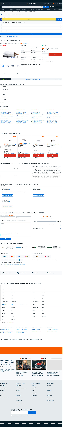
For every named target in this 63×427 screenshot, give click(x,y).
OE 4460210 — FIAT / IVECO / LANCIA (37, 123)
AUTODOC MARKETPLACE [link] (4, 410)
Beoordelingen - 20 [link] (12, 150)
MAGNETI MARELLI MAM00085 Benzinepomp (38, 152)
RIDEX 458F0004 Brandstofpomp (10, 152)
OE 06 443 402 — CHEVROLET (21, 126)
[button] (47, 4)
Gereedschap (31, 9)
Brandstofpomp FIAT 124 (20, 345)
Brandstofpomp (26, 11)
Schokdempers (49, 401)
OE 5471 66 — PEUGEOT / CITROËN (22, 119)
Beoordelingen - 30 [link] (40, 150)
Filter (54, 9)
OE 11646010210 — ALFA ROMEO (36, 125)
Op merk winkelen (50, 410)
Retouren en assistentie (35, 405)
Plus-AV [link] (17, 406)
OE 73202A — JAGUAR (20, 116)
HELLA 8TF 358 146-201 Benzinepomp (50, 152)
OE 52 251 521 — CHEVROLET (36, 126)
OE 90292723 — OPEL (4, 123)
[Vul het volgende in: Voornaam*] (7, 223)
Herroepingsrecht (18, 408)
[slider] (11, 220)
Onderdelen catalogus (13, 11)
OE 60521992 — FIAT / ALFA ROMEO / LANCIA (22, 118)
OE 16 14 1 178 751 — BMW (5, 112)
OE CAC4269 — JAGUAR (35, 116)
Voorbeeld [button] (39, 6)
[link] (6, 3)
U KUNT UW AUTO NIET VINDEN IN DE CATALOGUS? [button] (9, 36)
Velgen (24, 9)
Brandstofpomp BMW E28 (36, 342)
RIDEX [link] (1, 408)
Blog (16, 400)
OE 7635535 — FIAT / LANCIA (5, 125)
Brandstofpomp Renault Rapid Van (52, 342)
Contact (6, 271)
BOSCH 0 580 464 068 (30, 352)
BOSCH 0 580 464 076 (4, 352)
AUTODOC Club (18, 398)
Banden (18, 9)
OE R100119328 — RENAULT (36, 115)
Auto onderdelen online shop (4, 11)
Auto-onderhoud (49, 408)
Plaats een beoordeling (5, 244)
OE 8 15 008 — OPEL (19, 121)
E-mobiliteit (49, 398)
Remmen (60, 9)
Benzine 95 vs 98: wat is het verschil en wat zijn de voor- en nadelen (41, 253)
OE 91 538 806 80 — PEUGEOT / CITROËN (36, 120)
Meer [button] (22, 226)
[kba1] (29, 19)
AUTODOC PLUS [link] (3, 406)
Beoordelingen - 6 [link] (54, 150)
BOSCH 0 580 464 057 (38, 352)
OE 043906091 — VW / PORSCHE (52, 115)
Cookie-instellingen (19, 413)
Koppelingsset (49, 403)
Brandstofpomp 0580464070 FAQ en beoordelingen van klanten (14, 269)
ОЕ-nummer (10, 75)
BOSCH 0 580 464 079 (12, 352)
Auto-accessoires (40, 9)
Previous (1, 153)
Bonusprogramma (3, 401)
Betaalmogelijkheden (35, 400)
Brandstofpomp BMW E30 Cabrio (21, 342)
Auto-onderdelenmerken (51, 415)
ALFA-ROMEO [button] (5, 91)
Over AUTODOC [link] (2, 398)
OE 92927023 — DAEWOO (51, 126)
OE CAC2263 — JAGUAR (51, 116)
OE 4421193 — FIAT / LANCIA (51, 123)
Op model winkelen (50, 411)
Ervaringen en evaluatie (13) (20, 75)
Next (61, 153)
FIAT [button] (3, 104)
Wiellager (48, 406)
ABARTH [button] (4, 89)
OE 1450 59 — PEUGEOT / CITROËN (37, 117)
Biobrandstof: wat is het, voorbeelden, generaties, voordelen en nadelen (57, 253)
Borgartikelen (34, 406)
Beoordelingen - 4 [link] (25, 149)
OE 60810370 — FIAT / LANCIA (6, 124)
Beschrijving (3, 75)
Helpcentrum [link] (34, 398)
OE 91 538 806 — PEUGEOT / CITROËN (7, 119)
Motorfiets (11, 9)
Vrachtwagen (4, 9)
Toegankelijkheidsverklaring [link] (20, 416)
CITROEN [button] (4, 99)
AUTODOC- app (2, 405)
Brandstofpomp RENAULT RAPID (5, 345)
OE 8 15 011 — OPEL (34, 121)
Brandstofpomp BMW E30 (4, 342)
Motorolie (48, 9)
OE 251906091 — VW (50, 112)
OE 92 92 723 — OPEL (50, 121)
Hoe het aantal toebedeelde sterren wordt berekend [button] (43, 230)
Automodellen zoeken (50, 413)
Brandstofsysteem (20, 11)
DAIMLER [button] (4, 102)
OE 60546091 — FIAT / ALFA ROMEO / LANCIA (7, 118)
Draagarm (48, 405)
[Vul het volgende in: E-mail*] (23, 223)
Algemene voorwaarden (19, 405)
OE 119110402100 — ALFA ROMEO (21, 125)
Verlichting (48, 400)
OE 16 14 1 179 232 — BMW (20, 112)
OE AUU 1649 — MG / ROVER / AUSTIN (22, 123)
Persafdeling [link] (2, 403)
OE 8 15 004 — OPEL (4, 121)
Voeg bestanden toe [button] (5, 240)
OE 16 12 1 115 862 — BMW (35, 112)
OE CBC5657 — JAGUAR (5, 116)
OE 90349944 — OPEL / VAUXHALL (6, 126)
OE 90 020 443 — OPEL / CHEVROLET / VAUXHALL (53, 120)
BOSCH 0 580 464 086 (21, 352)
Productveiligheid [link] (34, 408)
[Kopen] (10, 161)
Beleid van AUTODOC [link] (19, 410)
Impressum (2, 400)
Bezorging (33, 401)
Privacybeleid (18, 411)
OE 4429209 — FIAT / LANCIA (36, 124)
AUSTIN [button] (4, 94)
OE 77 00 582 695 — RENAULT (21, 115)
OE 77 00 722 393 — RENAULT (6, 115)
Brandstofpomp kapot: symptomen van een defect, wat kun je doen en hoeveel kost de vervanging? (10, 252)
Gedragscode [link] (18, 415)
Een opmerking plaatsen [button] (7, 201)
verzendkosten (46, 52)
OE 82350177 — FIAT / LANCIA (21, 124)
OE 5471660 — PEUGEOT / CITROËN (53, 117)
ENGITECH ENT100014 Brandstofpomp (24, 151)
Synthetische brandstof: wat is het (26, 253)
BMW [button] (4, 96)
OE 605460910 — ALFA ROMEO (52, 125)
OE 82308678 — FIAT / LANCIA (52, 124)
